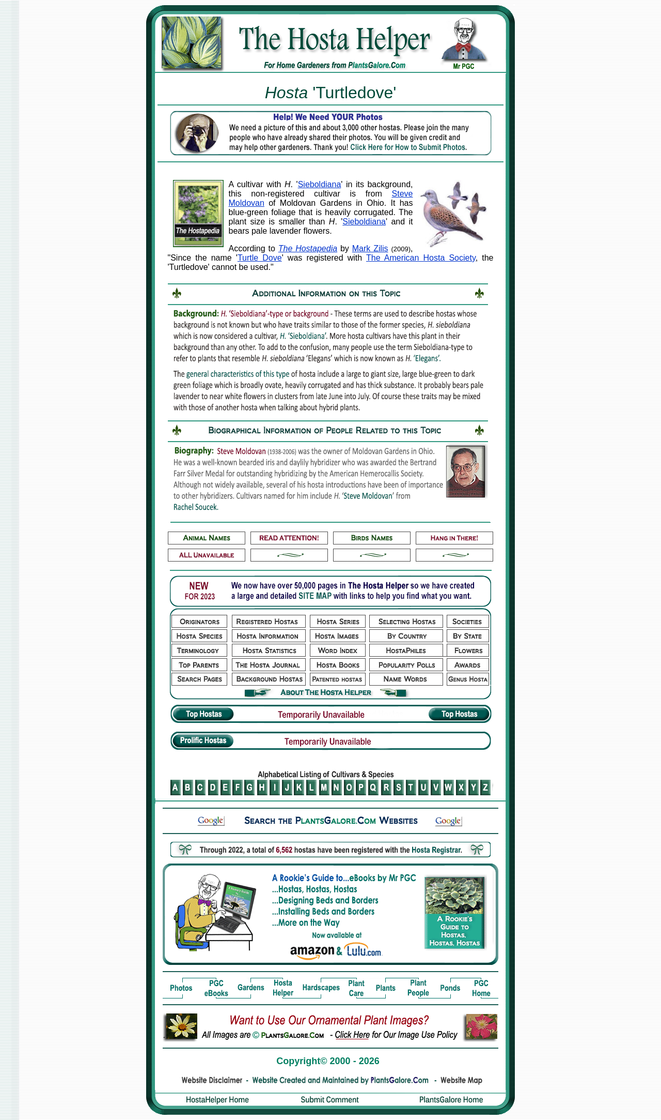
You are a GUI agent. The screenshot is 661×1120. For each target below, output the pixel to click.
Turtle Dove (260, 257)
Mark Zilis (370, 248)
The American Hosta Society (421, 257)
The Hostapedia (307, 248)
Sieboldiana (319, 184)
